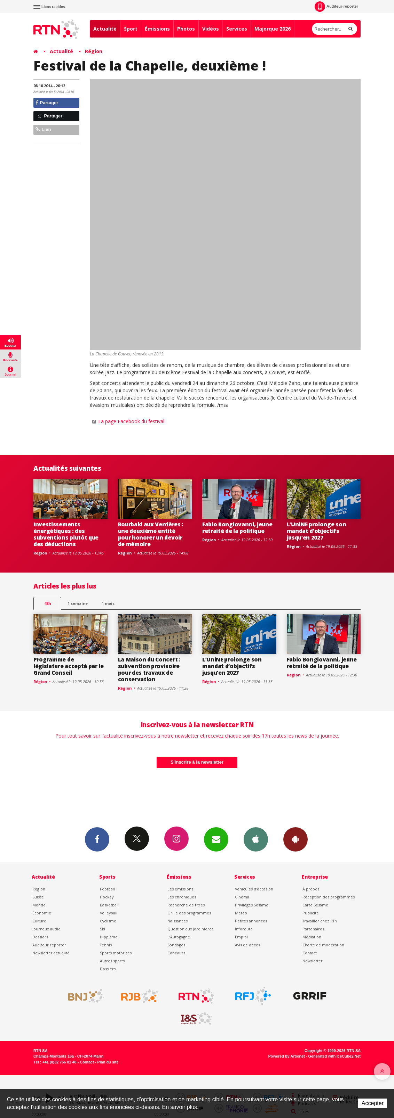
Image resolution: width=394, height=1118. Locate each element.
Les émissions (180, 889)
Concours (176, 953)
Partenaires (313, 929)
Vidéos (210, 28)
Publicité (310, 913)
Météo (241, 913)
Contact (309, 953)
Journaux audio (46, 929)
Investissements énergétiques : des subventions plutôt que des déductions (65, 534)
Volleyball (108, 913)
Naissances (177, 921)
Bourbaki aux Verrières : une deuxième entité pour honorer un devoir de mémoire (150, 534)
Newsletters (216, 839)
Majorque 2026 (272, 28)
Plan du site (107, 1062)
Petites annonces (251, 921)
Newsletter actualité (51, 953)
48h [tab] (47, 603)
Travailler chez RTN (319, 921)
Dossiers (40, 937)
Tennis (106, 945)
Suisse (38, 897)
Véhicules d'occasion (254, 889)
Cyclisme (108, 921)
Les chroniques (181, 897)
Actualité (105, 28)
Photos (186, 28)
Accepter (373, 1103)
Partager (47, 102)
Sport (130, 28)
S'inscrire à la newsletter (197, 762)
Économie (41, 913)
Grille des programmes (189, 913)
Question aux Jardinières (190, 929)
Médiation (311, 937)
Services (236, 28)
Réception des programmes (328, 897)
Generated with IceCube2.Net (334, 1056)
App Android (295, 839)
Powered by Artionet (286, 1056)
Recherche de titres (186, 905)
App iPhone (256, 839)
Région (93, 51)
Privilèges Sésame (251, 905)
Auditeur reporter (49, 945)
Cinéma (242, 897)
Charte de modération (323, 945)
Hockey (106, 897)
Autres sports (112, 961)
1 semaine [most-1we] (78, 603)
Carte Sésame (315, 905)
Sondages (176, 945)
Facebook (97, 839)
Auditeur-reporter (336, 6)
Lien (43, 129)
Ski (102, 929)
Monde (39, 905)
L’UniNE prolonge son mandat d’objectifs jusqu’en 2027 (316, 530)
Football (107, 889)
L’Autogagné (178, 937)
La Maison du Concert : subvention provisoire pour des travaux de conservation (149, 669)
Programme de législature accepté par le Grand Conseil (68, 666)
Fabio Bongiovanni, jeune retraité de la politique (237, 527)
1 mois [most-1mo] (108, 603)
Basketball (109, 905)
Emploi (241, 937)
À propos (310, 889)
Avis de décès (247, 945)
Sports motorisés (116, 953)
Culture (39, 921)
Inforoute (244, 929)
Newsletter (312, 961)
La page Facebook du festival (131, 421)
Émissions (157, 28)
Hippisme (109, 937)
